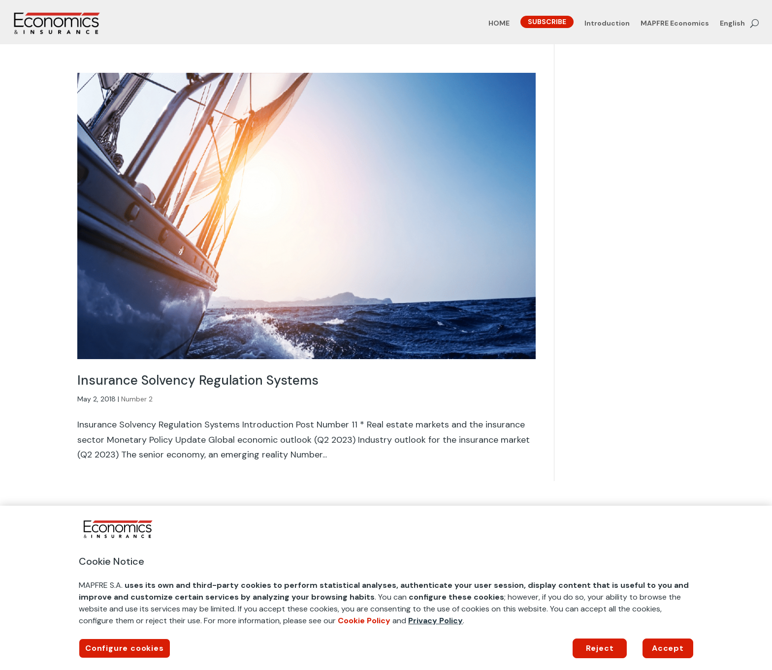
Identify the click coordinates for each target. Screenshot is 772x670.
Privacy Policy (435, 620)
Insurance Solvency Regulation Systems (198, 380)
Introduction (607, 24)
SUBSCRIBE (547, 21)
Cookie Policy (364, 620)
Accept (668, 648)
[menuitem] (732, 25)
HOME (499, 24)
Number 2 (137, 399)
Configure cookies (124, 648)
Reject (600, 648)
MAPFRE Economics (675, 24)
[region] (386, 588)
